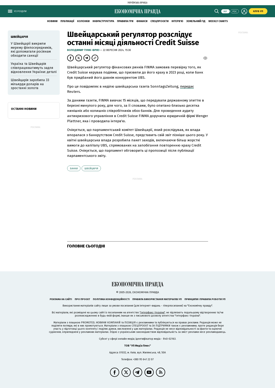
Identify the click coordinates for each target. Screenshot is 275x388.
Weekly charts (218, 21)
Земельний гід (195, 21)
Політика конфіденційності (111, 299)
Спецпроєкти (159, 21)
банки (74, 168)
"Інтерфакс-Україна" (152, 312)
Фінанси (141, 21)
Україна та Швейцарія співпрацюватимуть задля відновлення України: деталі (34, 68)
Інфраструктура (103, 21)
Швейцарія (91, 168)
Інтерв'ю (177, 21)
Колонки (83, 21)
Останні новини (24, 109)
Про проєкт (82, 299)
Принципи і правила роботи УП (205, 299)
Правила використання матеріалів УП (157, 299)
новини (52, 21)
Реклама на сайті (61, 299)
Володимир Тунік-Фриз (83, 50)
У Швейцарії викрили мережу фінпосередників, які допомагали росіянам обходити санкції (31, 49)
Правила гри (125, 21)
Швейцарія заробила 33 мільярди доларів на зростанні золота (30, 84)
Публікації (67, 21)
